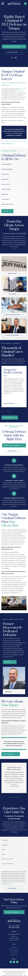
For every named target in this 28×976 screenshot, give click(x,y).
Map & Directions (14, 940)
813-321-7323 (14, 927)
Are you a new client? (7, 859)
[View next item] (8, 411)
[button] (16, 58)
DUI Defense (14, 951)
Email (3, 854)
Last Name (5, 845)
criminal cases (20, 91)
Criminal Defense (14, 949)
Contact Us (14, 955)
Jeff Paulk (23, 89)
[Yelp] (17, 962)
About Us (14, 947)
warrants (8, 107)
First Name (5, 840)
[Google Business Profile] (14, 962)
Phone (3, 849)
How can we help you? (8, 863)
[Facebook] (10, 962)
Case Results (14, 953)
